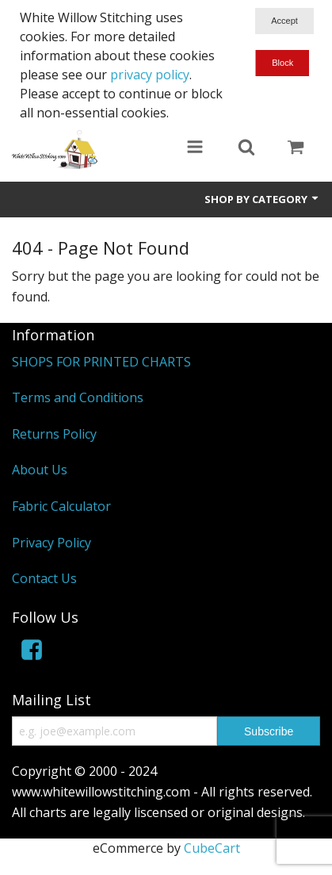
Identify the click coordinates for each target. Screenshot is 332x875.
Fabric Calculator (61, 506)
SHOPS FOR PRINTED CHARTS (101, 361)
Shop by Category (262, 199)
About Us (39, 469)
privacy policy (149, 74)
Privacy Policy (51, 542)
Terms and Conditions (77, 397)
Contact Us (44, 578)
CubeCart (212, 848)
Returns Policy (54, 434)
